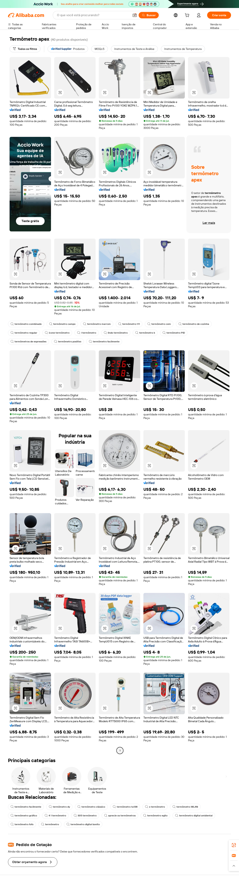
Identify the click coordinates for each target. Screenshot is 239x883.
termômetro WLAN (185, 806)
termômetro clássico (91, 806)
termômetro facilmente (104, 341)
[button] (134, 15)
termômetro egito (155, 815)
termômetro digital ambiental (194, 815)
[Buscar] (149, 15)
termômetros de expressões (28, 341)
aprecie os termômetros (120, 815)
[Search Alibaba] (93, 15)
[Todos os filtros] (25, 48)
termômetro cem (159, 324)
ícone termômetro (57, 332)
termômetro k (145, 332)
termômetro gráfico (24, 815)
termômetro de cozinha (193, 324)
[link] (234, 845)
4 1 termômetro (55, 815)
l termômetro (86, 332)
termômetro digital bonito (83, 824)
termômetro (50, 824)
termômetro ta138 (125, 806)
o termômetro (155, 806)
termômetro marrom (97, 324)
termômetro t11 (129, 324)
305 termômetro (85, 815)
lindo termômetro (116, 332)
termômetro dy (59, 806)
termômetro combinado (26, 324)
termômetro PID (174, 332)
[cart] (188, 15)
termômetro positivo (67, 341)
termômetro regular (24, 332)
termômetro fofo (22, 824)
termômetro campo (62, 324)
